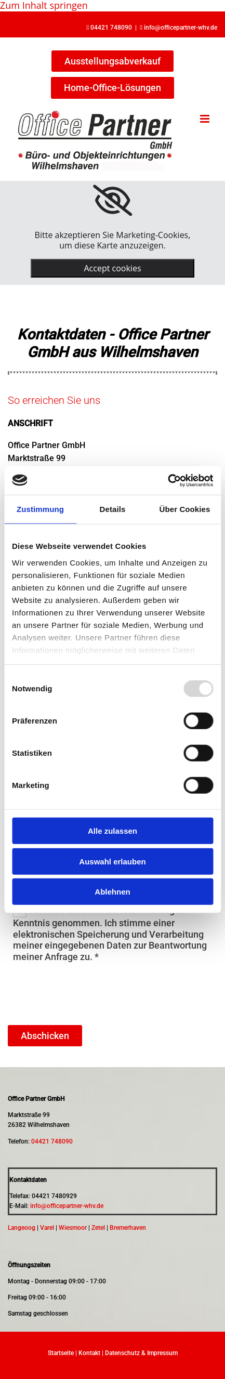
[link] (112, 200)
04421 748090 (111, 27)
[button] (112, 61)
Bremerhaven (128, 1227)
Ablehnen (112, 891)
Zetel (98, 1227)
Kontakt (89, 1353)
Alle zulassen (112, 830)
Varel (47, 1227)
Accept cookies (112, 268)
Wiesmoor (73, 1227)
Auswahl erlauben (112, 861)
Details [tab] (113, 509)
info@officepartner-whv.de (180, 27)
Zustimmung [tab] (40, 509)
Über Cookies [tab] (185, 509)
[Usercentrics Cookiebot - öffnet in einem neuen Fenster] (167, 480)
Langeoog (21, 1227)
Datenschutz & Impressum (141, 1353)
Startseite (61, 1353)
